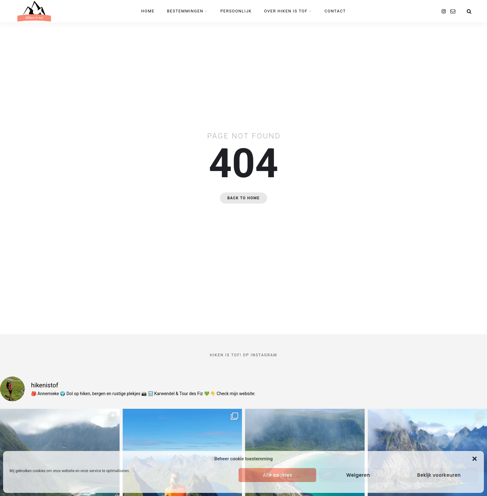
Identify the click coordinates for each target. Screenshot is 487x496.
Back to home (243, 198)
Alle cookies (277, 475)
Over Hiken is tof (285, 11)
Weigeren (358, 475)
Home (148, 11)
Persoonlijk (236, 11)
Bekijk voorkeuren (439, 475)
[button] (474, 459)
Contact (335, 11)
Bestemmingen (185, 11)
